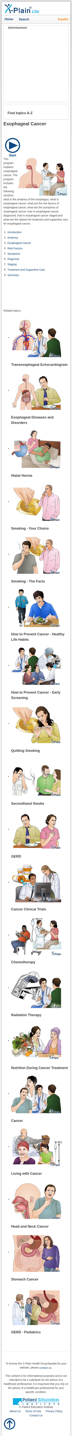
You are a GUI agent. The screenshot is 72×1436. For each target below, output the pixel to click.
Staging (12, 264)
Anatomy (12, 237)
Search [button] (25, 19)
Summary (13, 275)
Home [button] (9, 19)
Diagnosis (13, 258)
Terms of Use (33, 1411)
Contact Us (36, 1415)
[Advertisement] (36, 66)
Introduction (14, 232)
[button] (62, 112)
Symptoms (13, 253)
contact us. (45, 1367)
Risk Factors (14, 248)
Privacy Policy (54, 1411)
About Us (15, 1411)
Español (63, 19)
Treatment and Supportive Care (26, 269)
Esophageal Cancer (19, 243)
